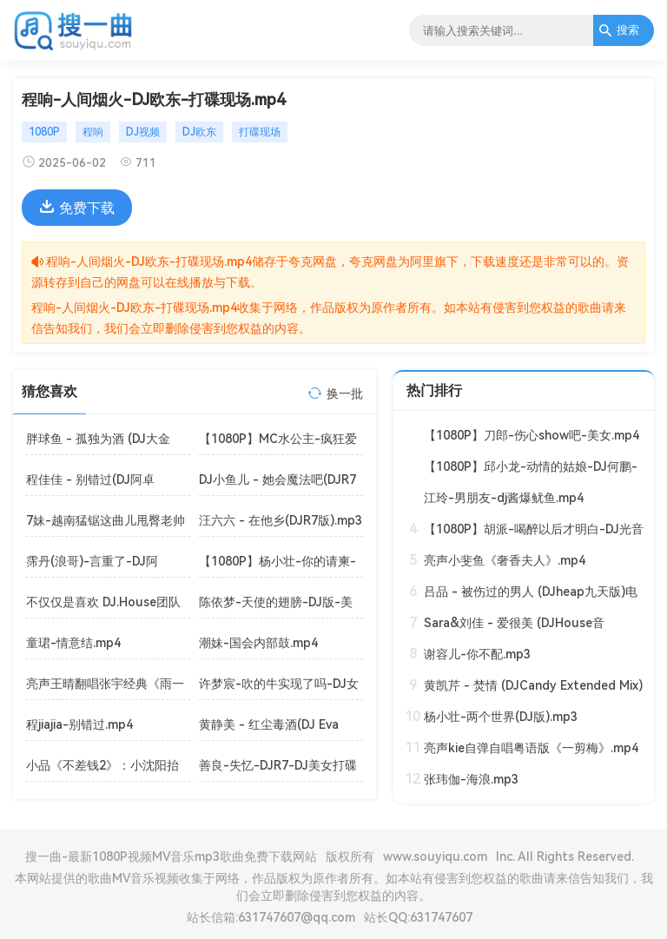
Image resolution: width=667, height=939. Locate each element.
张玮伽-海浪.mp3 (471, 779)
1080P (44, 132)
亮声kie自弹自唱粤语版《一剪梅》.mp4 (531, 748)
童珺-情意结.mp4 (73, 643)
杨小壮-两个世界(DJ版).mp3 (501, 717)
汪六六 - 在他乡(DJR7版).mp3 (280, 520)
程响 (93, 132)
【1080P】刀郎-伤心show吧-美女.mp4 (531, 435)
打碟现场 (260, 132)
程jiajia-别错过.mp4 (79, 724)
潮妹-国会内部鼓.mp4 (258, 643)
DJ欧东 (199, 132)
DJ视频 (143, 132)
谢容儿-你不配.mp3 (477, 654)
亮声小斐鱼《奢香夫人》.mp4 (504, 560)
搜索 (618, 30)
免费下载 (77, 207)
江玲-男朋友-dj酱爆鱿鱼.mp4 (504, 498)
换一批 (345, 393)
